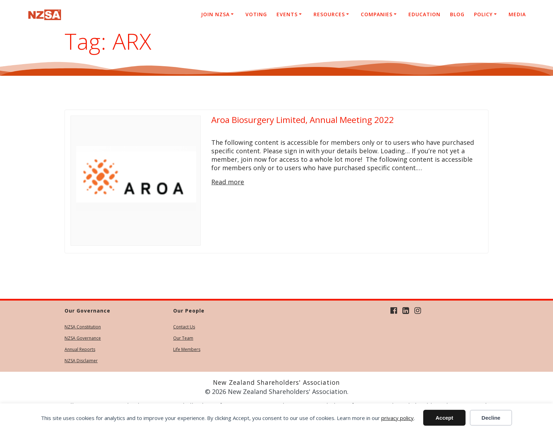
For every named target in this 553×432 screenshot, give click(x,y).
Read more (227, 182)
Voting (256, 14)
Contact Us (184, 327)
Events (287, 14)
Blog (457, 14)
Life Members (186, 349)
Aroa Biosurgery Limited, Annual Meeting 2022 (302, 119)
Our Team (183, 338)
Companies (377, 14)
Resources (329, 14)
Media (517, 14)
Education (424, 14)
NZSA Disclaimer (81, 361)
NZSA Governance (83, 338)
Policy (483, 14)
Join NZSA (215, 14)
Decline (490, 418)
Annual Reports (80, 349)
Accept (444, 418)
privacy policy (397, 417)
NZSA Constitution (83, 327)
